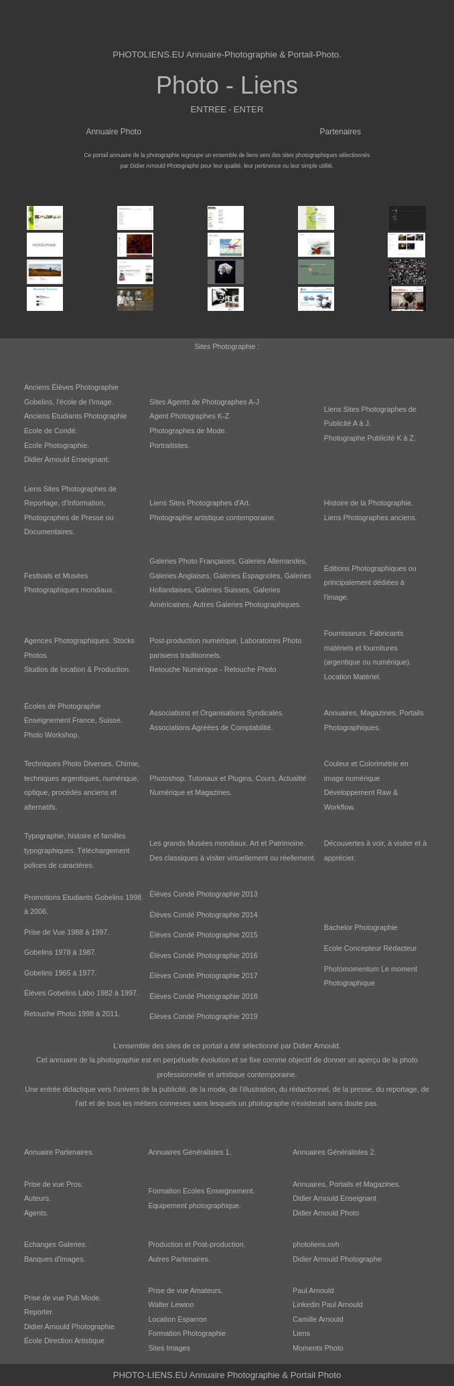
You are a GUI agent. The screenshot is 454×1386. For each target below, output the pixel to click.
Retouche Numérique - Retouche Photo (212, 669)
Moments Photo (318, 1348)
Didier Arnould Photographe (337, 1259)
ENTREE (209, 109)
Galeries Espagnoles (247, 576)
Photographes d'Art (217, 503)
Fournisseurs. (346, 633)
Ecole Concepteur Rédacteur (370, 948)
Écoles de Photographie (62, 706)
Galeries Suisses (222, 590)
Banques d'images (54, 1259)
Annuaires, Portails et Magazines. (346, 1184)
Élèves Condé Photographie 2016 (203, 955)
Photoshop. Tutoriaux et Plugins (200, 778)
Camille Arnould (318, 1319)
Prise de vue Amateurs (184, 1290)
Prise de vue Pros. (53, 1184)
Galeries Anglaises (179, 576)
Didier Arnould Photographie (69, 1326)
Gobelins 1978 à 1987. (60, 952)
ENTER (249, 109)
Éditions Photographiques (365, 568)
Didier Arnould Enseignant (66, 459)
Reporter (38, 1312)
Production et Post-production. (196, 1244)
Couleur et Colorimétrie (361, 764)
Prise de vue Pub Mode (61, 1298)
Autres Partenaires (178, 1259)
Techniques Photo (53, 764)
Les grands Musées (180, 843)
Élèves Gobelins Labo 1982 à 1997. (81, 993)
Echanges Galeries (54, 1244)
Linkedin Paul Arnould (327, 1304)
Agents (35, 1213)
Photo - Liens (227, 85)
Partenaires (340, 131)
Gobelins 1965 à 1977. (60, 973)
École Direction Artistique (64, 1341)
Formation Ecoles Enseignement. (201, 1191)
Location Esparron (177, 1319)
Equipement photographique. (194, 1205)
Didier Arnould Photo (326, 1213)
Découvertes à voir (354, 843)
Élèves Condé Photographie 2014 (203, 915)
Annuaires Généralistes (185, 1152)
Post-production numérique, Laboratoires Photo (225, 641)
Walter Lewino (171, 1304)
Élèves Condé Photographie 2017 (203, 975)
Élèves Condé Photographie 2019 (203, 1016)
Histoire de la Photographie (367, 503)
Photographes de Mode (186, 431)
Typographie (44, 836)
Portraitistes (168, 445)
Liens (301, 1333)
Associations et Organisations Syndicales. (216, 713)
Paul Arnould (313, 1290)
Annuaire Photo (113, 131)
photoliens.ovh (316, 1244)
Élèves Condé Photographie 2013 (203, 894)
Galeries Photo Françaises (191, 561)
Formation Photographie (187, 1333)
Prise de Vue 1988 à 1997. (66, 932)
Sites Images (169, 1348)
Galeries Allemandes (272, 561)
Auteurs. (37, 1198)
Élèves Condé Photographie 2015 (203, 935)
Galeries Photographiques (257, 604)
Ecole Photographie (55, 445)
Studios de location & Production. (77, 669)
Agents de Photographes (207, 402)
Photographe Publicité (359, 438)
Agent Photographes (182, 416)
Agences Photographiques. (67, 641)
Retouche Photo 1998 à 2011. (72, 1014)
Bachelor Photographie (361, 927)
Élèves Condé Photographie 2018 (203, 996)
